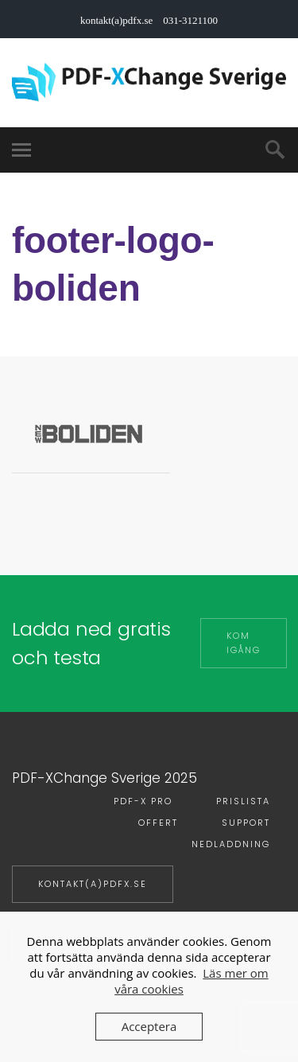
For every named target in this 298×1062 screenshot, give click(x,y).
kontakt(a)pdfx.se (92, 883)
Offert (158, 822)
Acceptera (149, 1026)
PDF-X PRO (143, 801)
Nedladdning (231, 844)
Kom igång (243, 642)
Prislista (243, 801)
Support (246, 822)
